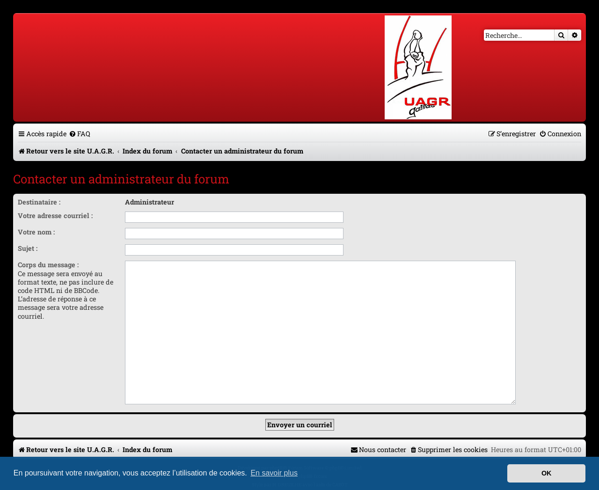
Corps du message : (48, 264)
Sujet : (27, 248)
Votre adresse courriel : (55, 215)
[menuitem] (79, 133)
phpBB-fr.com (313, 451)
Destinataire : (39, 201)
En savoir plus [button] (274, 473)
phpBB (277, 442)
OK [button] (546, 473)
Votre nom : (36, 231)
